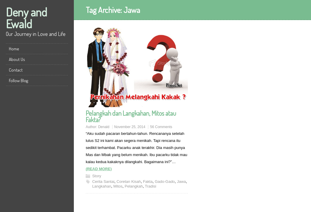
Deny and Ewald (26, 17)
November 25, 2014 (129, 127)
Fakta (148, 181)
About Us (17, 59)
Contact (16, 70)
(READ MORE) (99, 169)
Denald (103, 127)
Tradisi (150, 186)
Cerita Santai (103, 181)
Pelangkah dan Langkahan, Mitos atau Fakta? (131, 116)
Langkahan (101, 186)
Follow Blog (18, 80)
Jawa (181, 181)
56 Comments (161, 127)
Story (96, 176)
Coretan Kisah (129, 181)
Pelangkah (134, 186)
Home (14, 49)
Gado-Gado (165, 181)
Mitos (118, 186)
